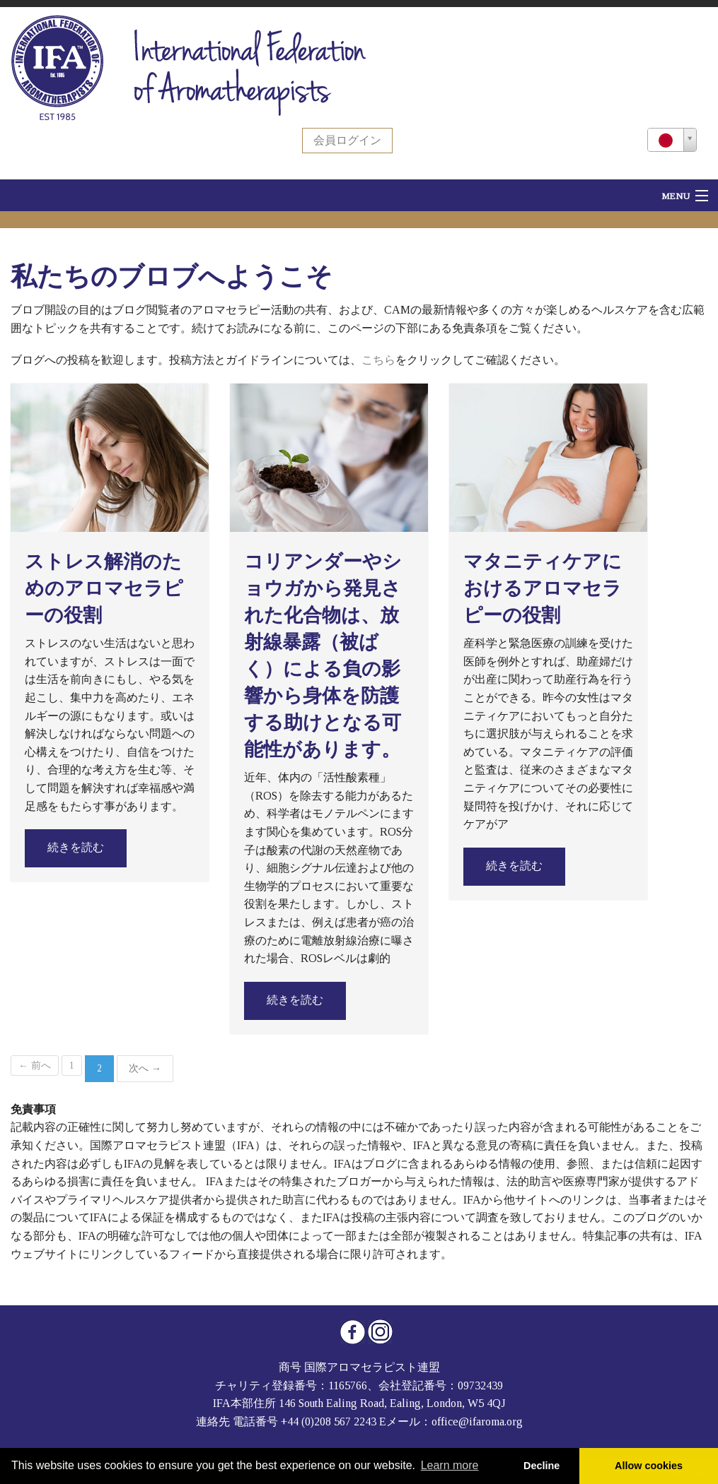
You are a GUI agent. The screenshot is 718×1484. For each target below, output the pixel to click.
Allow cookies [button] (649, 1465)
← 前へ (34, 1065)
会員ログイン (347, 140)
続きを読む (75, 847)
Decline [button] (541, 1465)
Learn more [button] (450, 1465)
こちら (378, 360)
